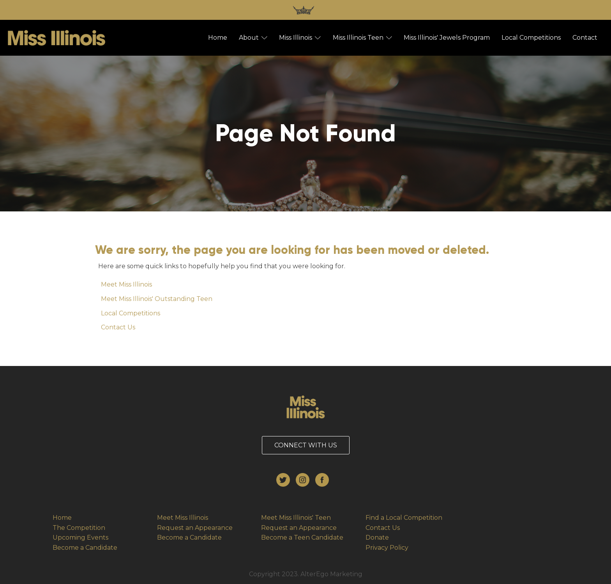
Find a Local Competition (404, 517)
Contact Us (118, 327)
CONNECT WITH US (305, 445)
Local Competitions (531, 37)
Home (217, 37)
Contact (584, 37)
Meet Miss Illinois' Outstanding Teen (156, 299)
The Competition (79, 527)
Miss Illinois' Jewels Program (447, 37)
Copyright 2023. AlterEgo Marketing (305, 574)
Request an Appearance (195, 527)
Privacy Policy (387, 547)
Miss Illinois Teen (362, 37)
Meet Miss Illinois (126, 284)
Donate (377, 537)
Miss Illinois (300, 37)
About (253, 37)
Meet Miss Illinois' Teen (296, 517)
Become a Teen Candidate (302, 537)
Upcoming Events (80, 537)
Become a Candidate (85, 547)
